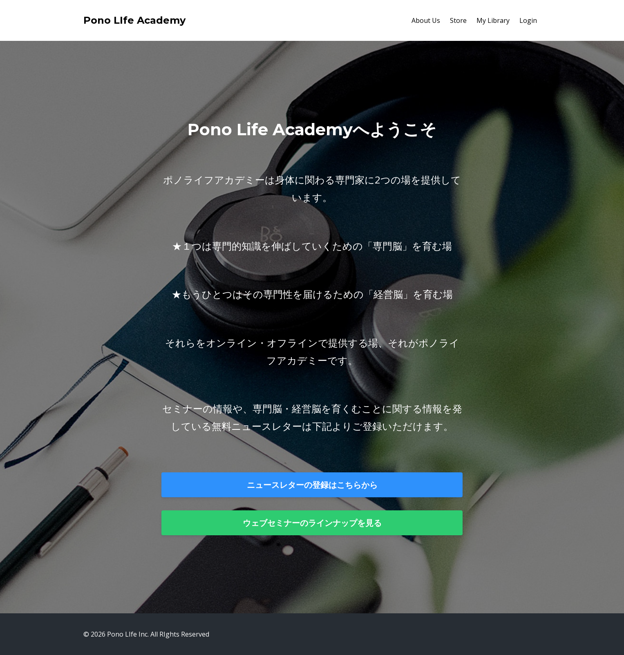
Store (458, 20)
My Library (493, 20)
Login (528, 20)
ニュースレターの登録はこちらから (312, 484)
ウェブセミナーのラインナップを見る (312, 522)
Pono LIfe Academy (134, 20)
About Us (426, 20)
